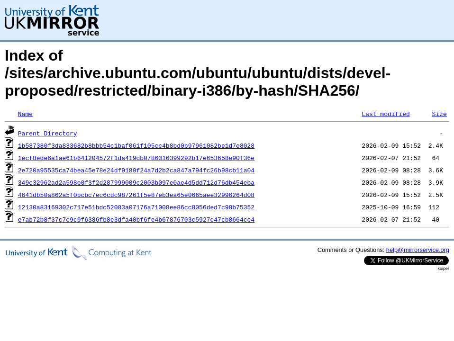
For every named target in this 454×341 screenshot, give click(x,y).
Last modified (385, 113)
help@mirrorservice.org (417, 249)
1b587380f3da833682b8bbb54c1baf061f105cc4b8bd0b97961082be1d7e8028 (136, 145)
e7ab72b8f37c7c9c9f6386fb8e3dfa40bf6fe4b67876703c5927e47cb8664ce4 (136, 219)
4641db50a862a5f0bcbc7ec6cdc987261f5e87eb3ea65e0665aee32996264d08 (136, 194)
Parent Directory (47, 133)
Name (25, 113)
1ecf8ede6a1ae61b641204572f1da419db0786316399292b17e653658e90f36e (136, 157)
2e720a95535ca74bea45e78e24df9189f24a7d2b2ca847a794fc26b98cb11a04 (136, 170)
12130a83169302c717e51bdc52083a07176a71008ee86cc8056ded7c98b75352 (136, 207)
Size (439, 113)
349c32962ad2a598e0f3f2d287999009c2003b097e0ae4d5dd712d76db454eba (136, 182)
